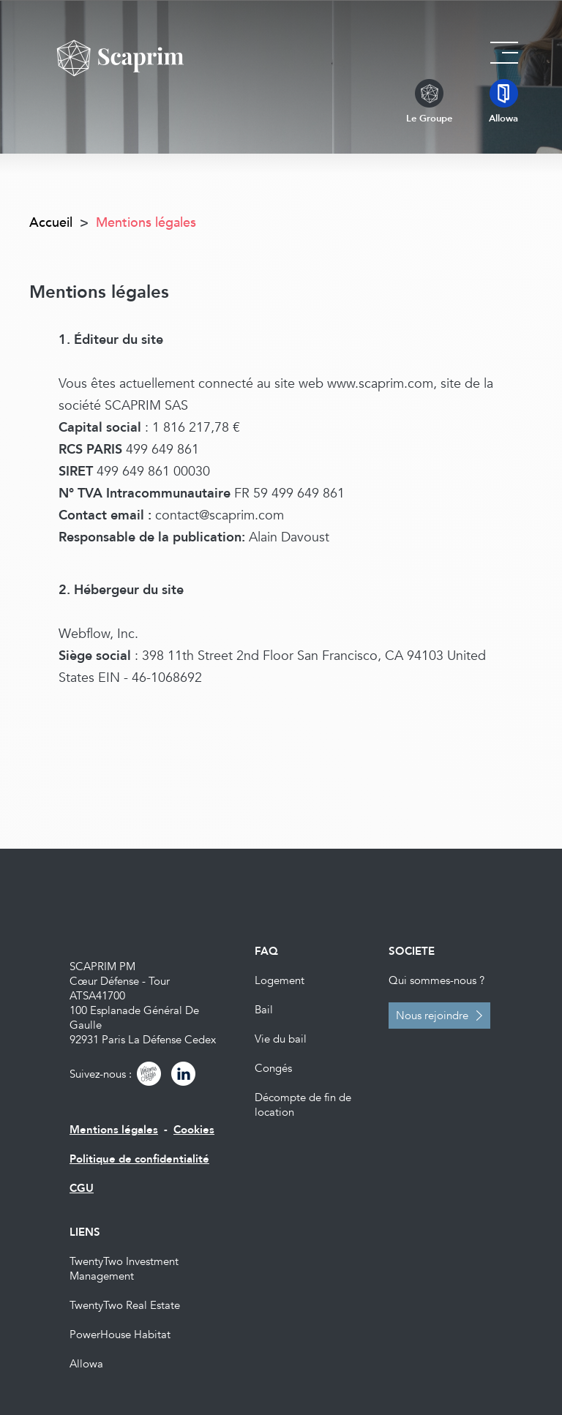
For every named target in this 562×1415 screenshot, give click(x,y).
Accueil (50, 223)
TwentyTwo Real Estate (125, 1305)
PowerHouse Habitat (120, 1334)
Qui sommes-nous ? (436, 980)
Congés (273, 1068)
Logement (279, 980)
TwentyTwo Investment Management (124, 1268)
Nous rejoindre (432, 1015)
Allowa (86, 1363)
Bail (264, 1009)
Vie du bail (281, 1039)
